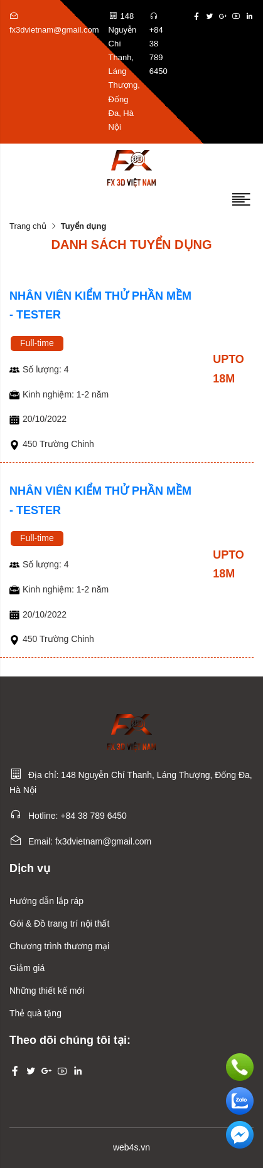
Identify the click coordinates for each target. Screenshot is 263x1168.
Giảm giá (27, 968)
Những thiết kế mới (47, 991)
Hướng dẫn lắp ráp (46, 901)
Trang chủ (27, 226)
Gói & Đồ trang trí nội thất (59, 923)
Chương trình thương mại (59, 946)
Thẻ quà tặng (35, 1013)
